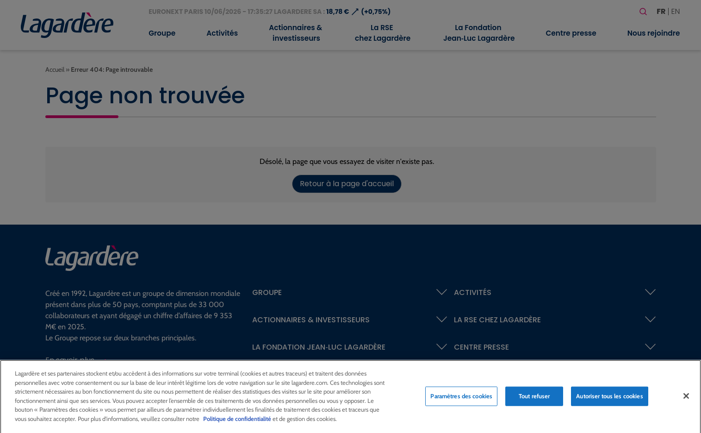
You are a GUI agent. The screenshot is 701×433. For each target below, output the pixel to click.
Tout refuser (534, 399)
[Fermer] (686, 399)
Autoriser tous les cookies (609, 399)
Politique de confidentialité (237, 422)
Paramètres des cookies (461, 399)
